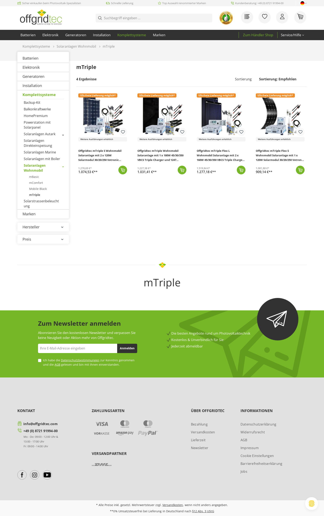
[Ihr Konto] (282, 18)
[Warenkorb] (300, 18)
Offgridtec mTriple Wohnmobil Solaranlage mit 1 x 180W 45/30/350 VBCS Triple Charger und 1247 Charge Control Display (160, 156)
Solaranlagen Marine (40, 152)
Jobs (244, 471)
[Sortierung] (280, 79)
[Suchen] (209, 18)
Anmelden (127, 348)
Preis (43, 239)
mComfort (36, 183)
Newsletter (199, 448)
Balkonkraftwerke (37, 109)
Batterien (30, 58)
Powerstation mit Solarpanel (37, 125)
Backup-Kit (32, 102)
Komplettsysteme (39, 94)
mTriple (34, 195)
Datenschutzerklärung (258, 424)
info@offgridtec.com (40, 424)
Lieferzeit (198, 440)
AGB (57, 365)
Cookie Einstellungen (257, 455)
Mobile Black (38, 189)
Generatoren (33, 76)
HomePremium (36, 115)
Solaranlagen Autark (39, 134)
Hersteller (43, 226)
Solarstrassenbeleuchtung (41, 203)
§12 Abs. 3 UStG (203, 511)
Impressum (250, 448)
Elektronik (31, 67)
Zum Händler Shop (258, 35)
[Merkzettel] (265, 18)
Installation (32, 85)
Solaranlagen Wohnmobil (35, 168)
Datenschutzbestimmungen (80, 360)
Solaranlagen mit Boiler (42, 159)
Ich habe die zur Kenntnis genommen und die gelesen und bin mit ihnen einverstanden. (89, 362)
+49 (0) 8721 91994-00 (40, 431)
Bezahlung (199, 424)
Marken (29, 213)
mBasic (34, 177)
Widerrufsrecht (253, 432)
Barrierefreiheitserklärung (261, 463)
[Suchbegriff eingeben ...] (155, 18)
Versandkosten (203, 432)
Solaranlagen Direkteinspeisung (38, 143)
